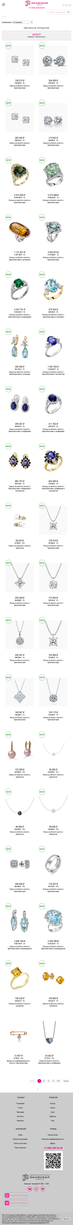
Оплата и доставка (20, 1143)
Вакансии (20, 1121)
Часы (53, 1121)
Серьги (52, 1108)
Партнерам (20, 1112)
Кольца (52, 1103)
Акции (20, 1135)
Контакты (20, 1116)
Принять (66, 1219)
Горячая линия (53, 1135)
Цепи (53, 1112)
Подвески (52, 1116)
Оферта (52, 1143)
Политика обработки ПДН (39, 1222)
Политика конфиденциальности (53, 1139)
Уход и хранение (20, 1148)
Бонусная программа (20, 1139)
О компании (20, 1103)
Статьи (20, 1108)
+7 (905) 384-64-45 (36, 8)
